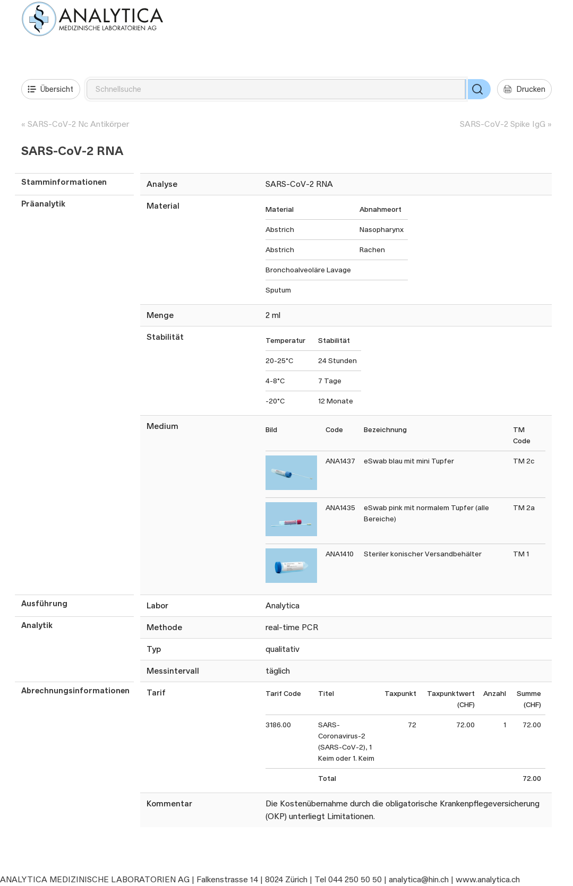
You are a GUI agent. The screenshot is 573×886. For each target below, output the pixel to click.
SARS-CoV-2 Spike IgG (502, 124)
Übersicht (50, 89)
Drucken (524, 89)
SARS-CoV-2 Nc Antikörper (78, 124)
